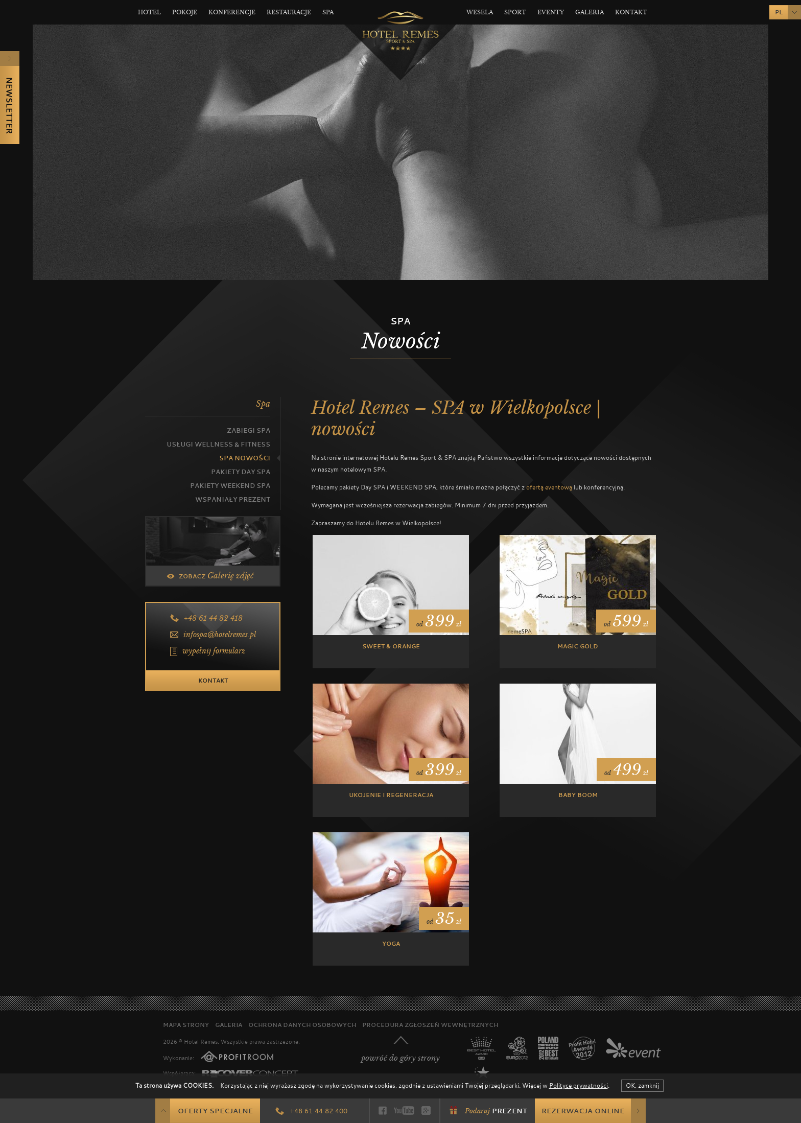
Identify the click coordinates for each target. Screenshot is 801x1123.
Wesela (479, 12)
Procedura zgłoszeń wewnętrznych (430, 1024)
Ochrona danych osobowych (302, 1024)
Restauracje (289, 12)
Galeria (589, 12)
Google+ (426, 1110)
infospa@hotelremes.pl (219, 634)
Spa (328, 12)
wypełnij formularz (213, 651)
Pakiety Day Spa (240, 471)
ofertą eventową (549, 487)
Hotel (149, 12)
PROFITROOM (237, 1056)
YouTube (404, 1110)
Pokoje (184, 12)
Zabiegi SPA (248, 430)
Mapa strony (186, 1024)
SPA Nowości (244, 458)
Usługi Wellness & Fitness (218, 444)
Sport (515, 12)
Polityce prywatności (578, 1085)
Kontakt (631, 12)
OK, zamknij (642, 1085)
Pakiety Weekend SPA (230, 485)
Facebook (383, 1110)
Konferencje (231, 12)
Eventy (550, 12)
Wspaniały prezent (232, 499)
